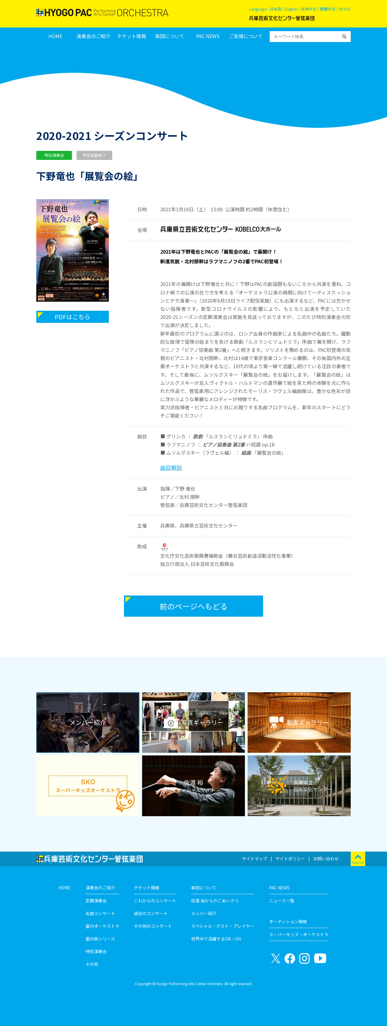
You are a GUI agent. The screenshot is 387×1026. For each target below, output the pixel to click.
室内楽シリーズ (100, 939)
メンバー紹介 (203, 913)
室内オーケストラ (102, 926)
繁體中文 (328, 9)
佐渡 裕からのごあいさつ (215, 901)
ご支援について (246, 36)
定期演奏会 (96, 901)
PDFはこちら (72, 316)
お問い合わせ (326, 859)
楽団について (169, 36)
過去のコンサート (151, 913)
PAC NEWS (208, 36)
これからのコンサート (155, 901)
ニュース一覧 (281, 901)
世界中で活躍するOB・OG (216, 939)
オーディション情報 (288, 921)
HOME (55, 36)
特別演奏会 (96, 951)
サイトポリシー (290, 859)
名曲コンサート (100, 913)
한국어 (345, 9)
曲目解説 (171, 467)
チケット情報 (131, 36)
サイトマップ (254, 859)
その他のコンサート (153, 926)
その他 (92, 964)
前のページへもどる (194, 606)
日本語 (275, 9)
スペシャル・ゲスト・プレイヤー (222, 926)
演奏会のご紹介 (93, 36)
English (291, 9)
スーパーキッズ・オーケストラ (298, 934)
